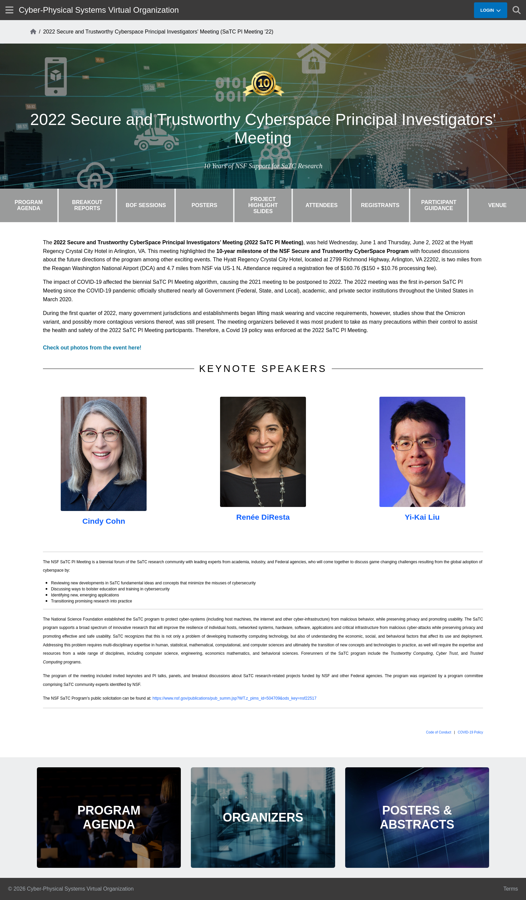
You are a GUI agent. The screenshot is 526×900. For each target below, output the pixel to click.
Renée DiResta (263, 517)
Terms (510, 889)
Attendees (322, 205)
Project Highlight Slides (263, 205)
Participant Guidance (438, 205)
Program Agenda (29, 205)
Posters (204, 205)
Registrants (380, 205)
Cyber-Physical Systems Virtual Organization (99, 9)
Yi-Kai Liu (422, 517)
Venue (497, 205)
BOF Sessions (146, 205)
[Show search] (517, 10)
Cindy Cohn (103, 521)
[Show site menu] (9, 9)
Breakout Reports (87, 205)
